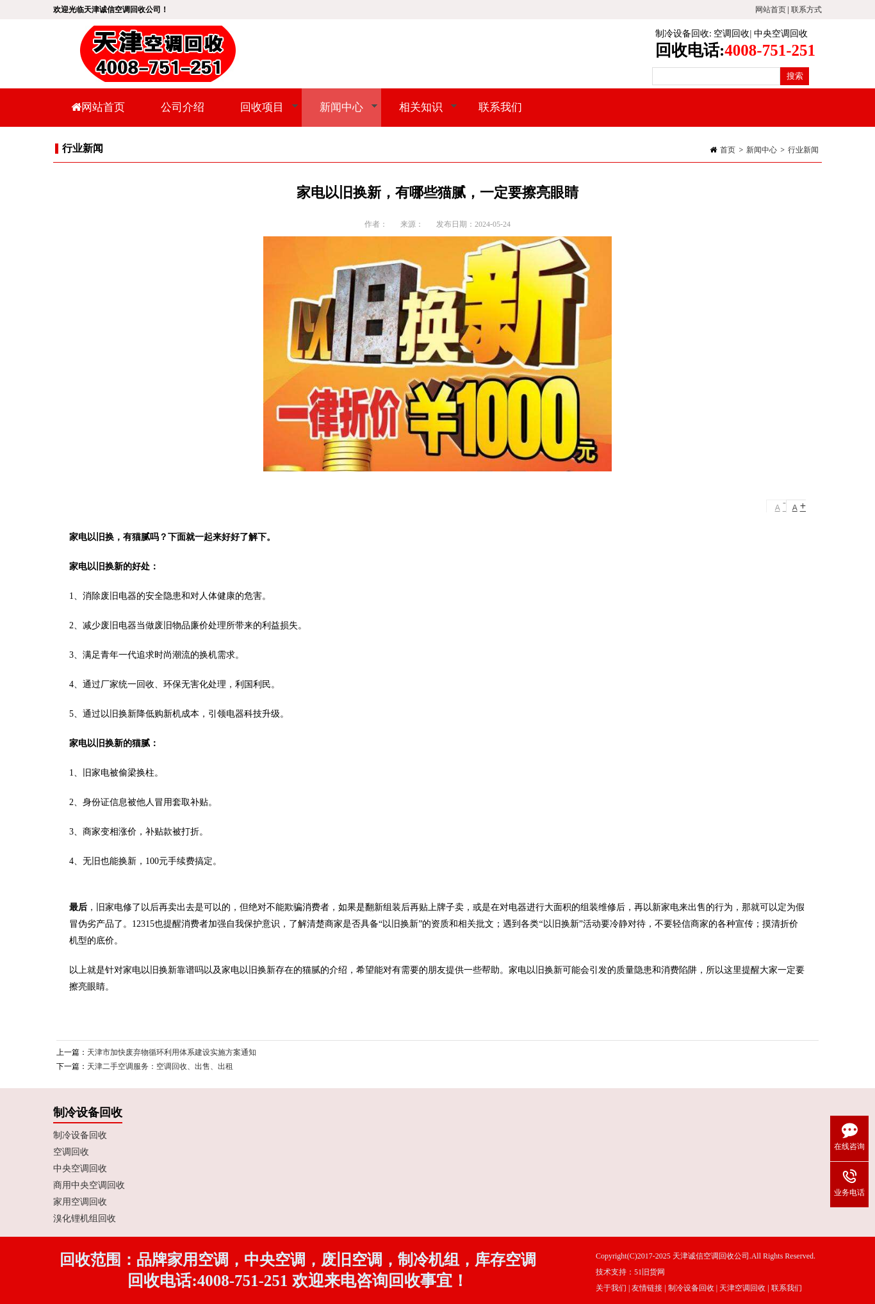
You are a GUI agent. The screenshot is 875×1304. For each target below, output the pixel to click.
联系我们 (500, 107)
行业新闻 (803, 149)
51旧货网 (649, 1271)
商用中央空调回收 (89, 1185)
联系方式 (806, 9)
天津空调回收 (742, 1288)
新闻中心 (340, 114)
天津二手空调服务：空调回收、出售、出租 (160, 1066)
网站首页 (770, 9)
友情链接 (647, 1288)
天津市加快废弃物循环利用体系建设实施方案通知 (171, 1052)
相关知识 (419, 114)
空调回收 (731, 33)
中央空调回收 (781, 33)
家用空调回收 (80, 1202)
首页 (727, 149)
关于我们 (611, 1288)
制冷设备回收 (682, 33)
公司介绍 (182, 107)
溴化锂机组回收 (84, 1218)
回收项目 (260, 114)
